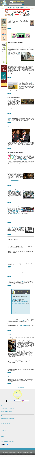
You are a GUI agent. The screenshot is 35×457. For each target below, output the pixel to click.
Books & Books (21, 157)
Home (3, 452)
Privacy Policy (30, 452)
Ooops (1, 440)
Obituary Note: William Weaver (4, 413)
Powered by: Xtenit (17, 454)
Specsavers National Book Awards (24, 325)
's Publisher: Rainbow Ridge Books (7, 441)
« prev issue (19, 387)
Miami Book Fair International (19, 153)
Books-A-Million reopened (11, 98)
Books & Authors (3, 432)
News (1, 405)
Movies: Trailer (5, 428)
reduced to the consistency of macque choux (16, 213)
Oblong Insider (17, 191)
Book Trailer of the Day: (5, 423)
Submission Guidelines (13, 452)
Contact (7, 452)
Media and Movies (3, 425)
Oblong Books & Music (10, 190)
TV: (3, 430)
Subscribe (24, 452)
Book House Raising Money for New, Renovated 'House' (7, 408)
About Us (6, 452)
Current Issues (17, 452)
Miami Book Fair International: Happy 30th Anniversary (7, 418)
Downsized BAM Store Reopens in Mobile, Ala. (6, 411)
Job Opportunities (27, 452)
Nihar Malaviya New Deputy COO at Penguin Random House (8, 406)
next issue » (22, 387)
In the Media (21, 452)
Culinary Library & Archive (15, 211)
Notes (1, 415)
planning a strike (30, 82)
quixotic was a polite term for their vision (22, 159)
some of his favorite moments (15, 180)
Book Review (2, 436)
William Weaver (9, 118)
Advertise (10, 452)
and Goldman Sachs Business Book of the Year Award (16, 320)
